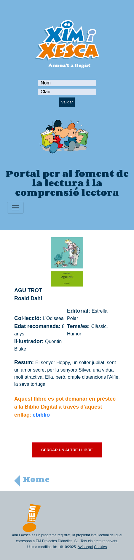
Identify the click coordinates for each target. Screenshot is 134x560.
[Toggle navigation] (15, 208)
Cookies (100, 547)
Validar (67, 102)
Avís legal (85, 547)
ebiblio (41, 415)
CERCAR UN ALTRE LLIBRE (67, 450)
